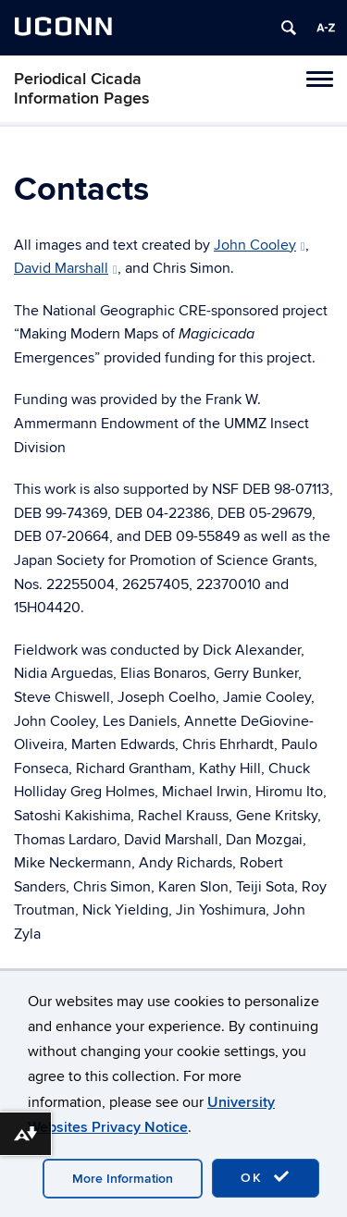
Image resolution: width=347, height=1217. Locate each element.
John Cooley (259, 245)
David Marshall (66, 268)
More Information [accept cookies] (122, 1178)
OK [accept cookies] (266, 1177)
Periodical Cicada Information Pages (82, 88)
